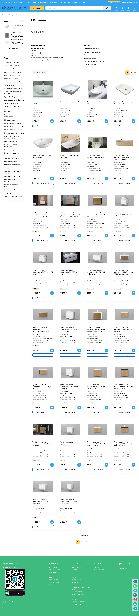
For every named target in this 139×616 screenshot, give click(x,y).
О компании (6, 2)
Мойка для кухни (10, 120)
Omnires (15, 79)
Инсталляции (76, 584)
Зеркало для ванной (11, 106)
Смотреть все (14, 48)
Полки (86, 55)
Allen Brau (15, 62)
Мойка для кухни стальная (13, 126)
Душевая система (10, 100)
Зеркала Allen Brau (11, 103)
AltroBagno (8, 66)
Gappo (6, 75)
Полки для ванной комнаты (14, 133)
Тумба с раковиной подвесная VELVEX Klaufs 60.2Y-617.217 (41, 444)
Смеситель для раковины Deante (13, 180)
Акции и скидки (43, 2)
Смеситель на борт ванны (13, 190)
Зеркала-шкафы (36, 53)
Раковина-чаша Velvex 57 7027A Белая (42, 156)
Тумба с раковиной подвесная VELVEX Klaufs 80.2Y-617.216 (96, 387)
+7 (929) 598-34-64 (129, 2)
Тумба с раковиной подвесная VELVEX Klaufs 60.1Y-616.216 (69, 501)
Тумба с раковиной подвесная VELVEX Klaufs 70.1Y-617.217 (123, 444)
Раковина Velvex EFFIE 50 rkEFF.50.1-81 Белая (123, 103)
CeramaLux (8, 69)
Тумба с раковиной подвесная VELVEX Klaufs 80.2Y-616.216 (69, 387)
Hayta (12, 75)
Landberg (7, 79)
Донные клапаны (90, 64)
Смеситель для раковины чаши (13, 186)
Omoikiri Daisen (16, 82)
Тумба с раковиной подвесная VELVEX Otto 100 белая (70, 272)
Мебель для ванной (38, 45)
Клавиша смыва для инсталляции (11, 116)
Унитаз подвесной (10, 196)
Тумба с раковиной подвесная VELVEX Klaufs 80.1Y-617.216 (123, 329)
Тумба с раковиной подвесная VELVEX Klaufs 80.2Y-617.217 (123, 387)
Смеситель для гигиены (12, 165)
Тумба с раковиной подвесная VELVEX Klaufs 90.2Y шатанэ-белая (96, 329)
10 (86, 542)
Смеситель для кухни (11, 168)
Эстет (20, 196)
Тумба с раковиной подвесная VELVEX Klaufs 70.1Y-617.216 (96, 444)
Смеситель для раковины (13, 176)
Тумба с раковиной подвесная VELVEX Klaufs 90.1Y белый (96, 272)
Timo (6, 85)
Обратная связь (65, 2)
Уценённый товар (77, 606)
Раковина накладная (11, 141)
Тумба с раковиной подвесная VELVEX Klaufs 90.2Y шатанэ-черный (96, 215)
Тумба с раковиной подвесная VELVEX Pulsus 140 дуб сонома (123, 157)
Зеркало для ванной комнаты (11, 111)
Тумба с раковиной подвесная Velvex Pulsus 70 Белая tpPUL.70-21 (42, 215)
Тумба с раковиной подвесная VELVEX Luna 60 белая (124, 215)
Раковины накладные (91, 48)
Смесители (75, 569)
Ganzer (19, 72)
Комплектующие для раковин (94, 61)
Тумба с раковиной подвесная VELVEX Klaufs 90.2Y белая (69, 329)
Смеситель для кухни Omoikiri (11, 172)
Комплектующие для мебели (40, 60)
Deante (15, 69)
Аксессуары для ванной (92, 52)
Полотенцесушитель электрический (11, 137)
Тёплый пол (75, 596)
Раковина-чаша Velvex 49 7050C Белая (69, 103)
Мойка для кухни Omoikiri (13, 123)
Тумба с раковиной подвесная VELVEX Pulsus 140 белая (96, 157)
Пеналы (33, 55)
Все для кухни (76, 599)
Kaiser (18, 75)
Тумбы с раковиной (37, 48)
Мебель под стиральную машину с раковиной (47, 58)
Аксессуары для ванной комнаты (12, 92)
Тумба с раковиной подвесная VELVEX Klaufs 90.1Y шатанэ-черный (41, 329)
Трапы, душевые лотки (79, 594)
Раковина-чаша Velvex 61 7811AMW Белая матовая (96, 103)
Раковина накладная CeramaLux (11, 146)
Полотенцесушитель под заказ (58, 584)
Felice (13, 72)
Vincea (11, 85)
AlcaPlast (7, 62)
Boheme (16, 66)
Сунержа (7, 193)
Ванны (74, 577)
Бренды (11, 15)
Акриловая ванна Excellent (13, 88)
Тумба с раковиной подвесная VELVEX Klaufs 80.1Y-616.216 (41, 501)
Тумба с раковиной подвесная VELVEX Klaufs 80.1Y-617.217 (41, 387)
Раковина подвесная (11, 150)
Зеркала (33, 51)
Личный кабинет (99, 569)
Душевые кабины (77, 591)
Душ (73, 572)
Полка (20, 130)
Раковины (87, 45)
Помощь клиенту (17, 2)
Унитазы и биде (76, 579)
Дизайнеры (54, 2)
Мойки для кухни (10, 130)
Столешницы (35, 63)
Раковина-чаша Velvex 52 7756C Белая (42, 103)
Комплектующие (90, 59)
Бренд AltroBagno (10, 97)
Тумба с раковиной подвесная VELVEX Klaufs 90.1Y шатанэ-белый (123, 272)
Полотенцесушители (78, 574)
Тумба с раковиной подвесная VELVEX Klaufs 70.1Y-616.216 (69, 444)
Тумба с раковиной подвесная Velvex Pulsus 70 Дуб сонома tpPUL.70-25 (70, 215)
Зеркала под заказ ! (79, 2)
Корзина (97, 567)
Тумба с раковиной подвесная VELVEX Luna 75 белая (42, 272)
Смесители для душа (11, 158)
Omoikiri (7, 82)
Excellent (7, 72)
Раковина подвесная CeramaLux (11, 154)
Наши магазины (30, 2)
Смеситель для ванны (11, 161)
